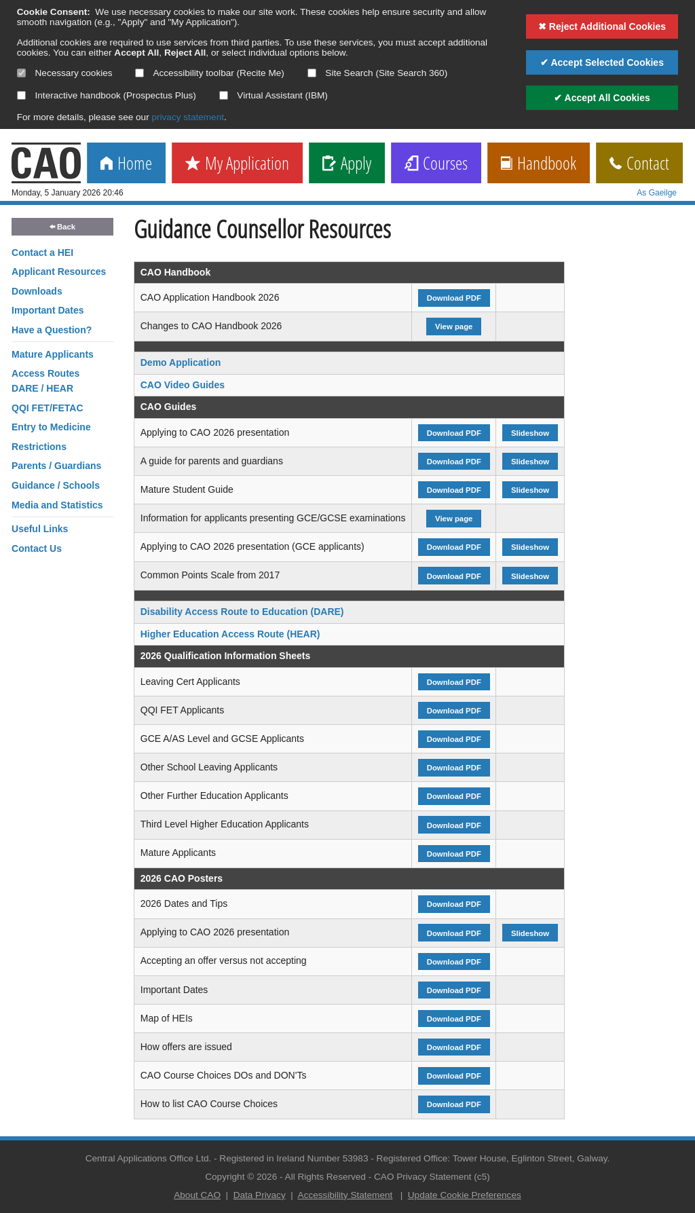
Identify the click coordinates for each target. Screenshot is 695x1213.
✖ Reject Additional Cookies (602, 26)
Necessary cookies (65, 73)
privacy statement (187, 117)
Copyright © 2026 (241, 1177)
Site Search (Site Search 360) (377, 73)
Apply (346, 164)
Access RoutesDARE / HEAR (45, 381)
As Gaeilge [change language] (657, 193)
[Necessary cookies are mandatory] (21, 73)
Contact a (42, 252)
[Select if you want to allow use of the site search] (311, 73)
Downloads (37, 291)
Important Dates (48, 310)
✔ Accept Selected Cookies (602, 62)
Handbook (538, 164)
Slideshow (530, 433)
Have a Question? (52, 329)
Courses (436, 164)
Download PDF (454, 298)
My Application (237, 164)
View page (453, 326)
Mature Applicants (53, 354)
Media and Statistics (57, 505)
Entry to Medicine (51, 427)
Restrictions (39, 446)
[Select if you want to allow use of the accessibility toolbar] (139, 73)
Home (126, 164)
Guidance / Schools (56, 485)
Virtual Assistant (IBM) (273, 95)
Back (62, 227)
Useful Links (40, 528)
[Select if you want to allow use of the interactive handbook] (21, 95)
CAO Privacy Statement (423, 1177)
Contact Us (37, 548)
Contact (639, 164)
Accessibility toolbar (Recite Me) (209, 73)
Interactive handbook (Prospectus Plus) (106, 95)
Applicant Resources (59, 271)
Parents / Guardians (56, 465)
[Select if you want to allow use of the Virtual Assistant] (223, 95)
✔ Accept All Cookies (602, 97)
